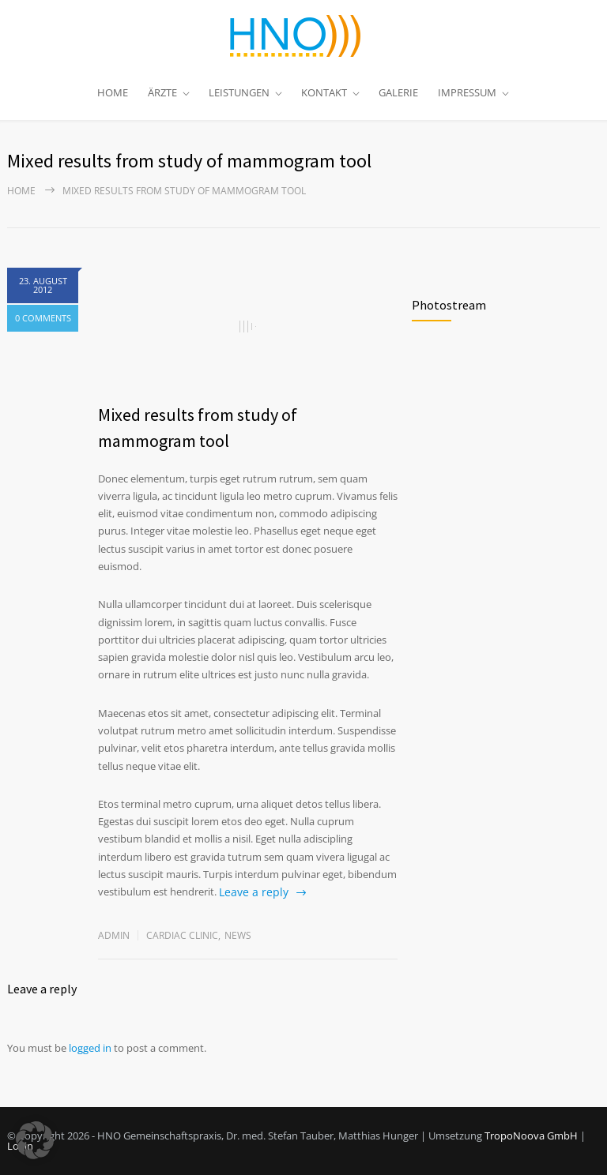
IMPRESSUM (467, 92)
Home (21, 190)
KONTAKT (324, 92)
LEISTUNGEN (239, 92)
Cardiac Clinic (182, 935)
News (237, 935)
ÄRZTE (162, 92)
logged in (90, 1048)
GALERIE (398, 92)
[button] (35, 1140)
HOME (112, 92)
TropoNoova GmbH (531, 1135)
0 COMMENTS (43, 318)
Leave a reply (253, 891)
